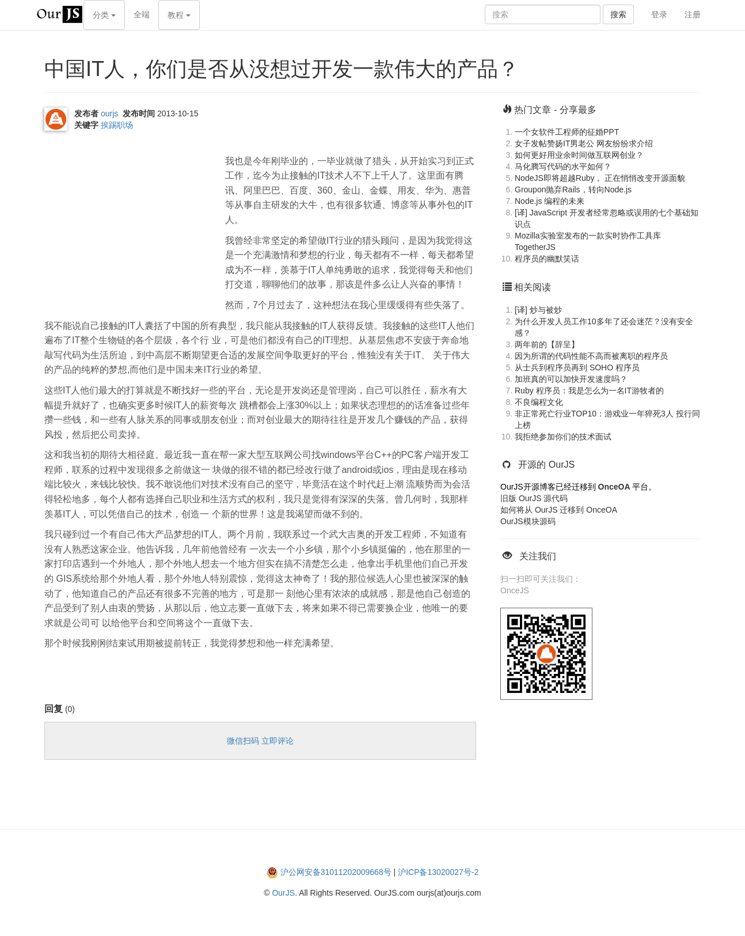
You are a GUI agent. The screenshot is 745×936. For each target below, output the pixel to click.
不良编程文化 (539, 402)
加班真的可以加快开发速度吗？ (571, 379)
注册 (693, 14)
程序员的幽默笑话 (547, 258)
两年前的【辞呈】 (547, 344)
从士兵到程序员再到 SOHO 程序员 (577, 367)
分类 (104, 15)
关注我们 (537, 556)
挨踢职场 (117, 125)
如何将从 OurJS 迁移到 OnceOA (558, 509)
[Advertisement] (130, 220)
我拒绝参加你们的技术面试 (563, 436)
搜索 (618, 14)
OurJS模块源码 (528, 521)
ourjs (109, 113)
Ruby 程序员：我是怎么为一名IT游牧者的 (589, 390)
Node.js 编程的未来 (549, 201)
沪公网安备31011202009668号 (335, 872)
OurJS (283, 892)
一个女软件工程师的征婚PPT (567, 132)
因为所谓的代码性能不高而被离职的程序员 (591, 356)
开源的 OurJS (546, 464)
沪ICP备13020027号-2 (438, 872)
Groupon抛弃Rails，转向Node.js (573, 189)
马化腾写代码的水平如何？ (563, 166)
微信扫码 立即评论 (260, 740)
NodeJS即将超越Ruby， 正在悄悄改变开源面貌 (600, 178)
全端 (142, 14)
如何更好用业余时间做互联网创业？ (579, 155)
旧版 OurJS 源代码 (534, 498)
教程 (179, 15)
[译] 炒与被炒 (538, 309)
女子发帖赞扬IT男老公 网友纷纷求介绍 (584, 143)
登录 (659, 14)
